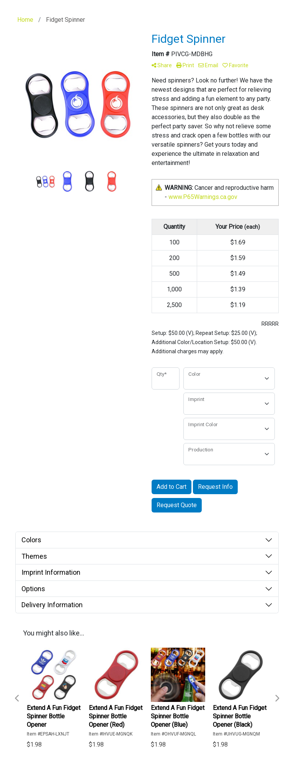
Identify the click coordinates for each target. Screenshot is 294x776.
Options (33, 589)
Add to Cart (171, 486)
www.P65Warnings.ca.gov (202, 196)
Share (162, 65)
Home (25, 19)
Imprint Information (50, 572)
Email (208, 65)
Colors (31, 540)
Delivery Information (52, 605)
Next (277, 698)
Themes (34, 556)
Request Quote (177, 505)
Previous (17, 698)
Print (185, 65)
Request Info (215, 486)
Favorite (235, 65)
